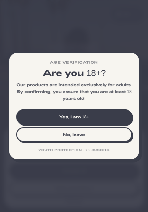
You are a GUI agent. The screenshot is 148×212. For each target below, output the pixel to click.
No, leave (74, 134)
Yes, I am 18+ (74, 116)
